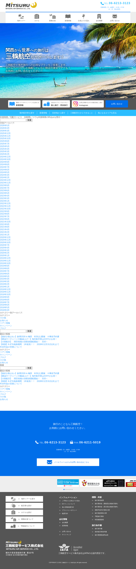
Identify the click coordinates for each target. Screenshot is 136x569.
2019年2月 (5, 284)
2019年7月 (5, 271)
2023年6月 (5, 190)
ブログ (3, 328)
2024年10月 (5, 159)
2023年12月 (5, 180)
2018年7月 (5, 302)
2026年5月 (5, 125)
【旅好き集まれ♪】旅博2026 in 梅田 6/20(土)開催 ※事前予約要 (29, 337)
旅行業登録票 (99, 500)
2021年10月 (5, 222)
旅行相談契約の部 (101, 513)
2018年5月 (5, 307)
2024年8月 (5, 164)
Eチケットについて (68, 504)
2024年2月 (5, 177)
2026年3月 (5, 131)
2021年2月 (5, 232)
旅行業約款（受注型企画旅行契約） (107, 507)
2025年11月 (5, 136)
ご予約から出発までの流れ (71, 501)
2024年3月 (5, 175)
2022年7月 (5, 216)
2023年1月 (5, 201)
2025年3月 (5, 151)
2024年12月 (5, 157)
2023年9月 (5, 185)
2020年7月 (5, 245)
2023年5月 (5, 193)
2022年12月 (5, 203)
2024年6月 (5, 170)
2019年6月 (5, 274)
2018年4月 (5, 310)
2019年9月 (5, 266)
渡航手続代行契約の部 (102, 510)
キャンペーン (6, 326)
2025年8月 (5, 141)
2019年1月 (5, 287)
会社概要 (65, 522)
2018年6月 (5, 305)
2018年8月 (5, 300)
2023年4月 (5, 196)
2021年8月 (5, 227)
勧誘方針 (65, 513)
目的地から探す (58, 113)
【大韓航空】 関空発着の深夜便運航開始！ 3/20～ (24, 342)
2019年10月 (5, 263)
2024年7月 (5, 167)
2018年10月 (5, 294)
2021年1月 (5, 235)
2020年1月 (5, 255)
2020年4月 (5, 248)
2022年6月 (5, 219)
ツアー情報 (5, 323)
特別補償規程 (99, 519)
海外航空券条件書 (101, 532)
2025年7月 (5, 144)
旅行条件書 (98, 529)
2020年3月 (5, 250)
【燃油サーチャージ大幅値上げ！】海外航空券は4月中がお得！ (28, 339)
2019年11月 (5, 261)
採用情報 (65, 525)
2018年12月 (5, 289)
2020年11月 (5, 240)
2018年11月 (5, 292)
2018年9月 (5, 297)
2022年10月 (5, 209)
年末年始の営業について (11, 347)
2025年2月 (5, 154)
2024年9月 (5, 162)
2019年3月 (5, 281)
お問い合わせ (116, 104)
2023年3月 (5, 198)
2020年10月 (5, 242)
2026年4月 (5, 128)
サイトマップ (66, 535)
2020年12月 (5, 237)
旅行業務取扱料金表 (101, 535)
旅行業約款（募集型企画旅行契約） (107, 503)
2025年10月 (5, 138)
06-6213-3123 (55, 442)
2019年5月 (5, 276)
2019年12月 (5, 258)
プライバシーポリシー (69, 510)
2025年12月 (5, 133)
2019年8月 (5, 268)
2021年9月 (5, 224)
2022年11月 (5, 206)
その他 (3, 318)
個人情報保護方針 (68, 507)
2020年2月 (5, 253)
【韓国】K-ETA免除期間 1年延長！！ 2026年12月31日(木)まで (29, 344)
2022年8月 (5, 214)
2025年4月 (5, 149)
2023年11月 (5, 183)
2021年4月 (5, 229)
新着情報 (43, 113)
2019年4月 (5, 279)
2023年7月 (5, 188)
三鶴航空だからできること (81, 113)
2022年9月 (5, 211)
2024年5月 (5, 172)
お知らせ (4, 320)
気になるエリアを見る (107, 113)
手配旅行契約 (99, 516)
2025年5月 (5, 146)
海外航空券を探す (26, 113)
